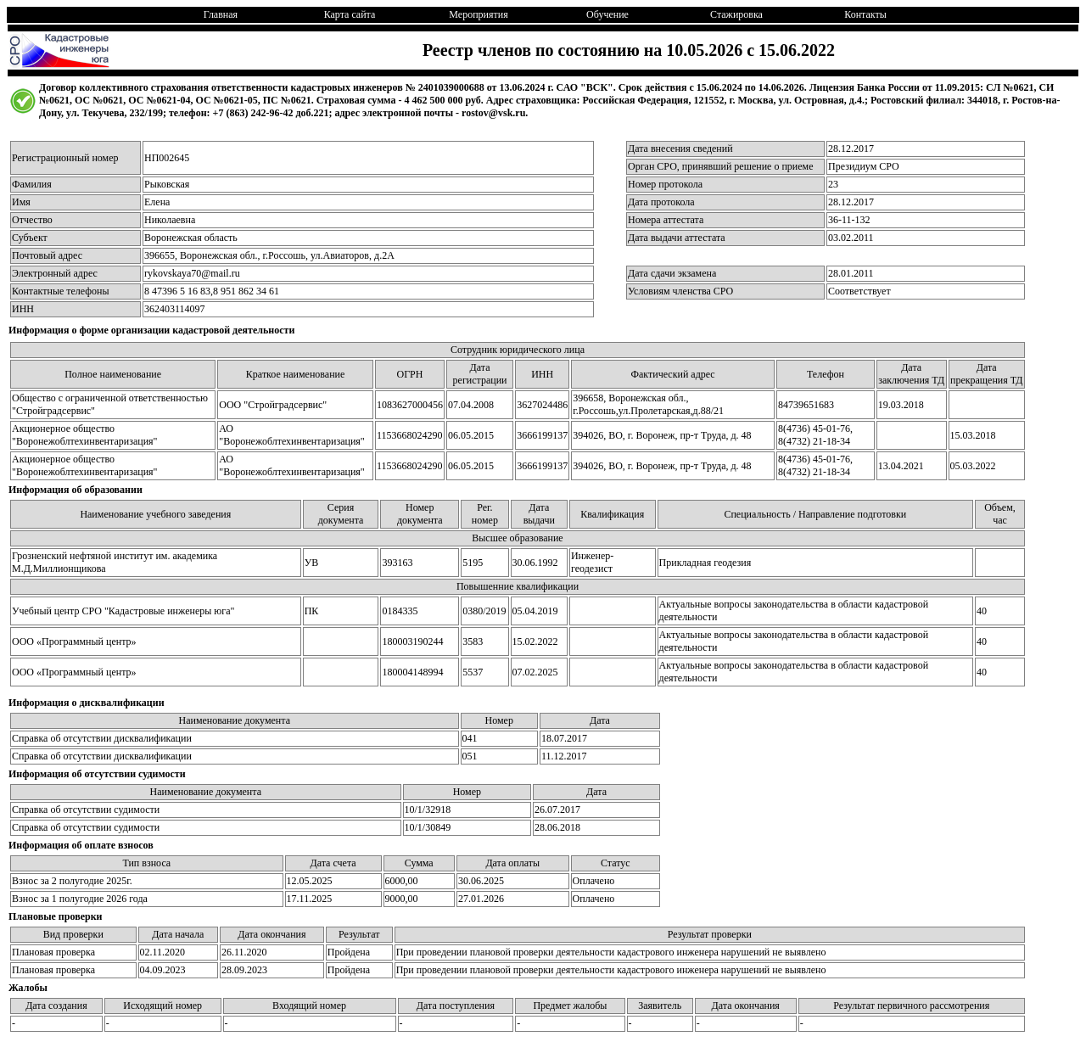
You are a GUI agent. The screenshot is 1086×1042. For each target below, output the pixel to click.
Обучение (607, 14)
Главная (221, 14)
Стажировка (736, 14)
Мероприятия (478, 14)
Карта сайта (350, 14)
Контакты (865, 14)
